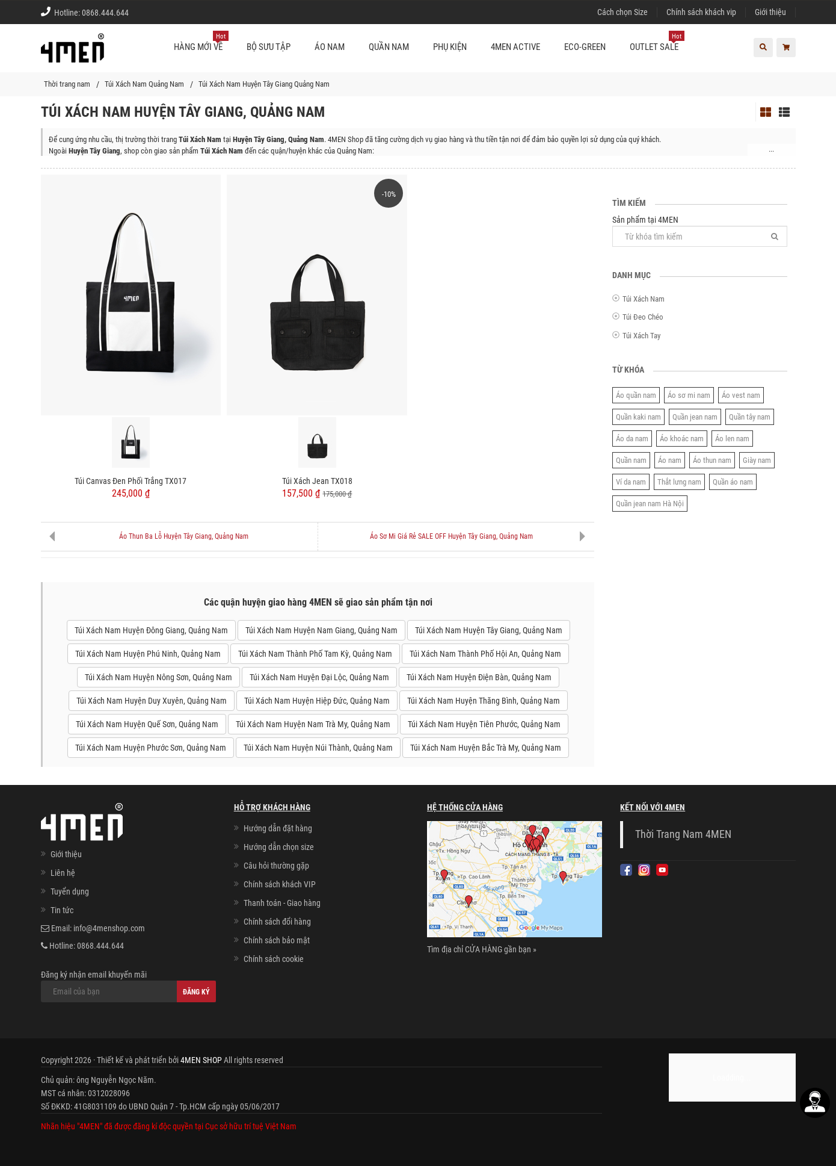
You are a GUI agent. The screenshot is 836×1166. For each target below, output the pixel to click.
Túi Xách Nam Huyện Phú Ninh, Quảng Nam (148, 654)
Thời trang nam (67, 83)
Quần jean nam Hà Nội (650, 503)
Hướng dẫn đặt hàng (278, 828)
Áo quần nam (636, 395)
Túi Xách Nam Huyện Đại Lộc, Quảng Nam (319, 677)
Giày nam (757, 460)
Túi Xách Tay (641, 335)
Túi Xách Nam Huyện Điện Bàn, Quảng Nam (479, 677)
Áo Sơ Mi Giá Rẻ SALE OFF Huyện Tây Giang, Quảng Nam (451, 536)
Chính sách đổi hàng (277, 921)
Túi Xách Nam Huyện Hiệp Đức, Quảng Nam (317, 700)
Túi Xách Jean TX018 (317, 481)
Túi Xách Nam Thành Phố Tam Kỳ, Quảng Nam (315, 654)
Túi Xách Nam (643, 298)
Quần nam (631, 460)
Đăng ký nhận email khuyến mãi (128, 986)
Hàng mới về (201, 42)
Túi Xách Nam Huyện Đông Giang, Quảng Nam (151, 630)
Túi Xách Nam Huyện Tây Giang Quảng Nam (264, 83)
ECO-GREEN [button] (585, 47)
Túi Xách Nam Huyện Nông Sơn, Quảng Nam (158, 677)
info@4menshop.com (109, 928)
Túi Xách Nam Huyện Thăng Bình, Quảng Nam (483, 700)
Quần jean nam (695, 416)
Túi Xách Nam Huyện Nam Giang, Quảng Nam (321, 630)
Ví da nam (631, 481)
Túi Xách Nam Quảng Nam (144, 83)
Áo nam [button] (330, 47)
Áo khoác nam (682, 438)
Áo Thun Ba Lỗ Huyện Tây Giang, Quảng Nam (183, 536)
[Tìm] (775, 236)
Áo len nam (732, 438)
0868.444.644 (105, 12)
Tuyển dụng (70, 891)
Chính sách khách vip (701, 12)
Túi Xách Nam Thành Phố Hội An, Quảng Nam (485, 654)
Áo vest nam (741, 395)
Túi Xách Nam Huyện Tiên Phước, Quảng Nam (484, 724)
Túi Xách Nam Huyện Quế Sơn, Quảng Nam (147, 724)
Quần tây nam (749, 416)
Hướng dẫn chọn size (279, 847)
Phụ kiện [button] (450, 47)
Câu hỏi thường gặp (276, 865)
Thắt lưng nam (679, 481)
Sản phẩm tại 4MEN (699, 231)
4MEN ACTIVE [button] (515, 47)
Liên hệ (63, 873)
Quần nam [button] (389, 47)
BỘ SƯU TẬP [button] (268, 47)
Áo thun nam (712, 460)
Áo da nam (632, 438)
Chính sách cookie (274, 959)
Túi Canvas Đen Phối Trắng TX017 (130, 481)
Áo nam (669, 460)
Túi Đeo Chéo (642, 316)
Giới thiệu (770, 12)
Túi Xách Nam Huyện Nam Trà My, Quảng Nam (313, 724)
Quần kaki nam (638, 416)
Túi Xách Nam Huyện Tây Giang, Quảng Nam (488, 630)
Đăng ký (196, 992)
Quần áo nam (733, 481)
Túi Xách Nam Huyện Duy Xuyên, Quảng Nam (151, 700)
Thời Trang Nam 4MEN (683, 834)
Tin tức (62, 910)
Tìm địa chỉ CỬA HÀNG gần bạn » (481, 949)
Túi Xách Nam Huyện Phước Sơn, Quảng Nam (150, 747)
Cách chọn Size (622, 12)
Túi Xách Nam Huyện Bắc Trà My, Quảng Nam (485, 747)
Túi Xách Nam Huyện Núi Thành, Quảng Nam (318, 747)
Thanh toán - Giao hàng (282, 903)
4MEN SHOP (201, 1060)
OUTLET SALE (657, 42)
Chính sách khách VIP (280, 884)
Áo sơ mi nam (689, 395)
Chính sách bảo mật (277, 940)
